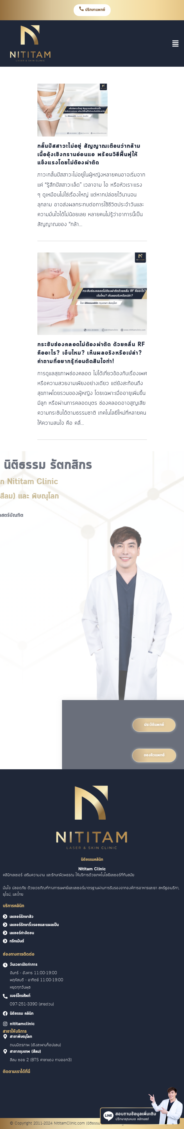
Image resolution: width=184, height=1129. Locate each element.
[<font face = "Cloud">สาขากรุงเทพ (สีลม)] (5, 1051)
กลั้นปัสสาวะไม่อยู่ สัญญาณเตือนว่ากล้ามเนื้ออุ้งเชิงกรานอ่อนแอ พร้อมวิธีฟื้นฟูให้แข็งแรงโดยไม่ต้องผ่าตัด (89, 154)
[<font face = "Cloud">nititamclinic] (5, 1023)
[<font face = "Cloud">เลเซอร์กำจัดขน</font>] (5, 933)
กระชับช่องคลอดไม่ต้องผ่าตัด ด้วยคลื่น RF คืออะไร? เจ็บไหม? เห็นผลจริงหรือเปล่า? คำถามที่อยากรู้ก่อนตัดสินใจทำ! (91, 353)
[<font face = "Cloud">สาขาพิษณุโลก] (5, 1036)
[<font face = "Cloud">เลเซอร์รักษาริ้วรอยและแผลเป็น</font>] (5, 924)
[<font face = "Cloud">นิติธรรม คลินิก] (5, 1013)
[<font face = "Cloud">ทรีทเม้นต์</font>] (5, 941)
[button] (175, 43)
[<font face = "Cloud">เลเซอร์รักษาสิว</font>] (5, 916)
